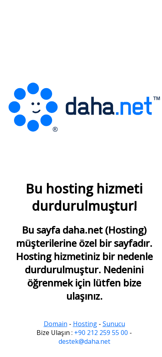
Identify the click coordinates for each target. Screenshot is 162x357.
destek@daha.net (84, 341)
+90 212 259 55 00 (101, 332)
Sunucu (114, 323)
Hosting (85, 323)
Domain (55, 323)
